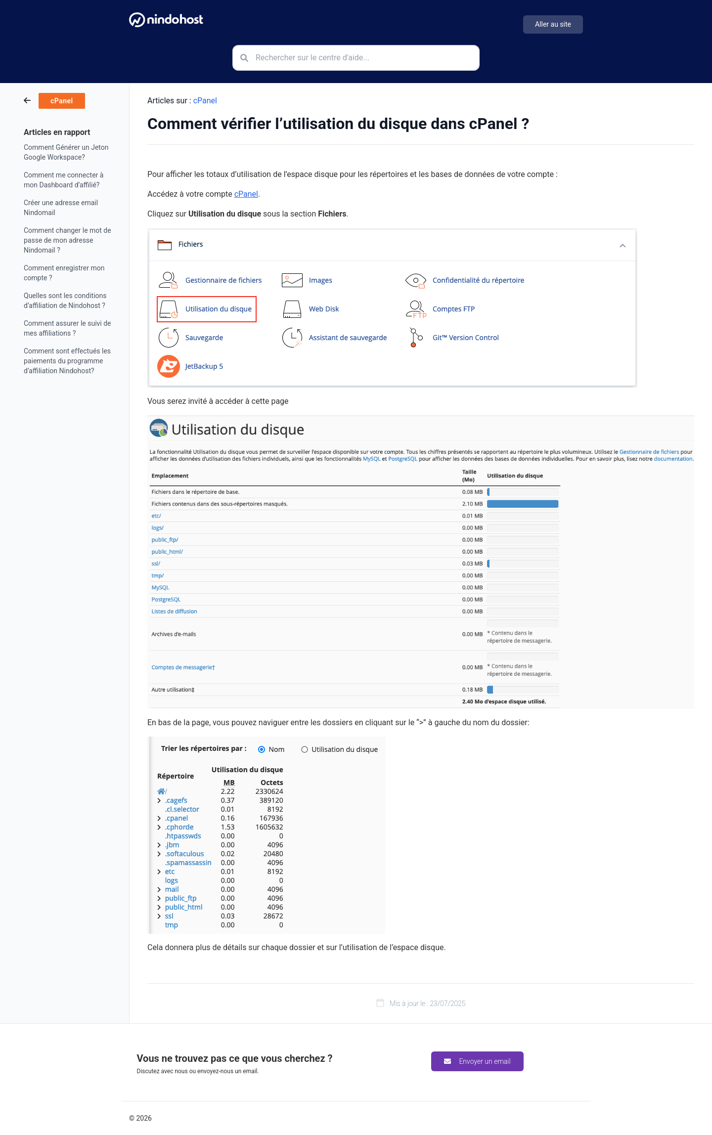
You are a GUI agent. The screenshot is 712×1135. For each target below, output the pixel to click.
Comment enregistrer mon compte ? (64, 273)
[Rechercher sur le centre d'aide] (356, 58)
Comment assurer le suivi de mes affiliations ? (67, 328)
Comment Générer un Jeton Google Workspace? (66, 152)
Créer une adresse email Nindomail (61, 208)
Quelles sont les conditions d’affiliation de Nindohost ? (65, 300)
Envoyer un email (477, 1061)
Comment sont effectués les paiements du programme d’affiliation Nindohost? (67, 361)
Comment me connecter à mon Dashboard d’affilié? (63, 180)
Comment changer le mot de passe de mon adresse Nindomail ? (67, 240)
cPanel (205, 100)
